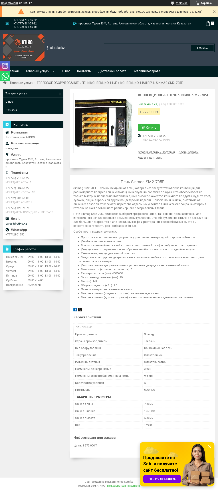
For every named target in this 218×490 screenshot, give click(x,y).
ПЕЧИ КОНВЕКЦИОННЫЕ (99, 83)
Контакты (84, 71)
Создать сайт (9, 3)
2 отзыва (182, 3)
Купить (151, 127)
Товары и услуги (37, 71)
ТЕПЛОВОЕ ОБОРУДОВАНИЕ (58, 83)
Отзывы (11, 110)
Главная (13, 71)
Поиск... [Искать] (202, 47)
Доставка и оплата (112, 71)
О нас (66, 71)
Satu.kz (128, 481)
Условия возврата (146, 71)
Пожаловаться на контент (123, 485)
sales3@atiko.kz (16, 223)
